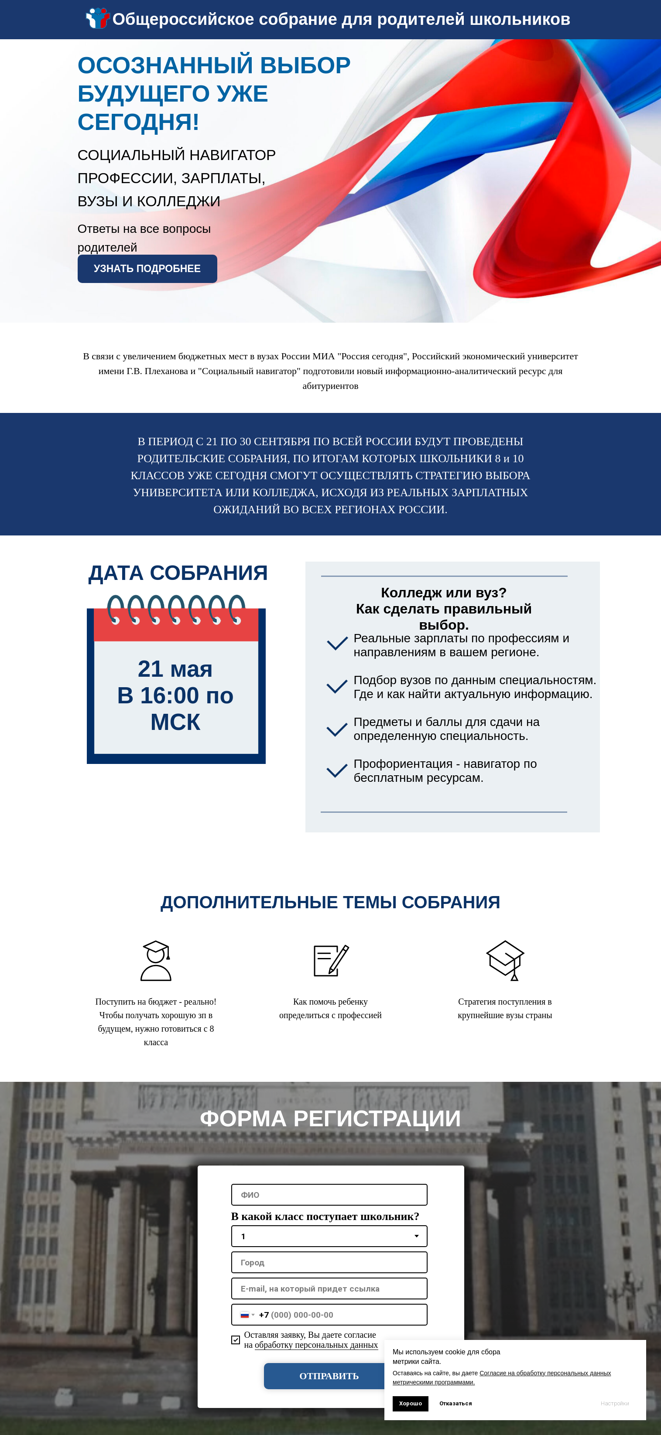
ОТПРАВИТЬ (329, 1375)
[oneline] (329, 1262)
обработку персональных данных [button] (316, 1345)
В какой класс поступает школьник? (325, 1216)
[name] (329, 1195)
